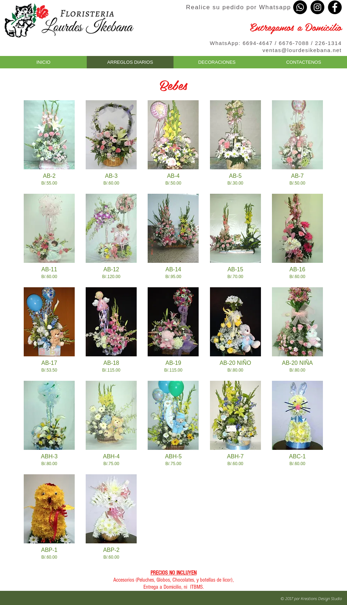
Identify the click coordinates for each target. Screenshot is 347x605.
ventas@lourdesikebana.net (302, 50)
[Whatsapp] (300, 7)
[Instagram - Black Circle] (317, 7)
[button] (49, 141)
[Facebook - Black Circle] (335, 7)
